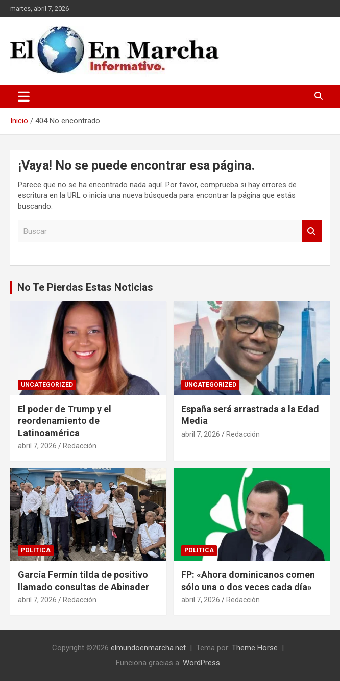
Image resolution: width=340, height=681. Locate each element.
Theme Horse (255, 647)
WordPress (201, 662)
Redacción (79, 446)
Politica (36, 550)
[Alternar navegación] (23, 96)
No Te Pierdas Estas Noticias (85, 287)
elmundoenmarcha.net (148, 647)
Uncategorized (47, 384)
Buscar (312, 231)
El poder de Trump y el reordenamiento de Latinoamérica (64, 420)
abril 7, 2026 (37, 446)
